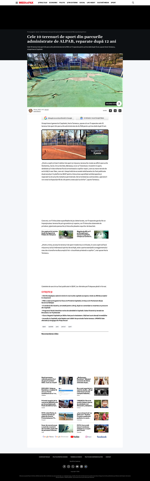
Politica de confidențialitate (94, 457)
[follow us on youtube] (75, 437)
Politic (62, 2)
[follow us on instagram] (88, 437)
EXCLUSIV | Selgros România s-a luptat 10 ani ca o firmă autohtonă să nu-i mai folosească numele (49, 391)
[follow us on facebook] (101, 437)
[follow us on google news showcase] (61, 437)
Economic (53, 2)
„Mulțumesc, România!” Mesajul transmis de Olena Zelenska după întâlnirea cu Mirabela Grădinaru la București (85, 380)
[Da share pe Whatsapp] (120, 110)
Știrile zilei (42, 2)
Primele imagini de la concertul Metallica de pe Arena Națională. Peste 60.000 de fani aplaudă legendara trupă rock (50, 403)
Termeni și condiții (76, 457)
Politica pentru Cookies (60, 457)
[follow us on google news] (48, 437)
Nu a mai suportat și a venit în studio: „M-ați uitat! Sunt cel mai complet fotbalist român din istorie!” (85, 391)
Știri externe (72, 2)
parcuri (63, 326)
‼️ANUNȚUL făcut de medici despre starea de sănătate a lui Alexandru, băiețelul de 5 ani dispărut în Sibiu (84, 403)
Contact (108, 457)
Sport (113, 2)
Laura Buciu (37, 111)
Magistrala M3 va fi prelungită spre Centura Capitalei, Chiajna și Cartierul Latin (84, 234)
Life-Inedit (91, 2)
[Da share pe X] (115, 110)
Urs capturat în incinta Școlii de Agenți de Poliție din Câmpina (50, 233)
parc (57, 326)
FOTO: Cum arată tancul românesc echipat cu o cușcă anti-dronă (83, 427)
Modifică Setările (75, 461)
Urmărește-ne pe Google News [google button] (92, 118)
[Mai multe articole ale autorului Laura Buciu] (30, 111)
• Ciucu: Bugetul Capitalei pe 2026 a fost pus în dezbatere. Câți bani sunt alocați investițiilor (74, 315)
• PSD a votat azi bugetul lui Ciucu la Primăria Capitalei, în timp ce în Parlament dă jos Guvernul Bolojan (72, 302)
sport (69, 326)
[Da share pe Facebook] (110, 110)
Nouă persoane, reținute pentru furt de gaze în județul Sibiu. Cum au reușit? (49, 380)
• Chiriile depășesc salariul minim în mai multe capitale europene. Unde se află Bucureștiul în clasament (74, 297)
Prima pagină (31, 32)
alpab (44, 326)
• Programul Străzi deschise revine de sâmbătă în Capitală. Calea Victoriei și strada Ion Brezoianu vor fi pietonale (73, 312)
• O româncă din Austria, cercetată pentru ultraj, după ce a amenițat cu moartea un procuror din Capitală (75, 307)
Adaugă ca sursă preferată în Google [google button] (58, 118)
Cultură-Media (103, 2)
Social (82, 2)
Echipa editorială (44, 457)
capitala (51, 326)
